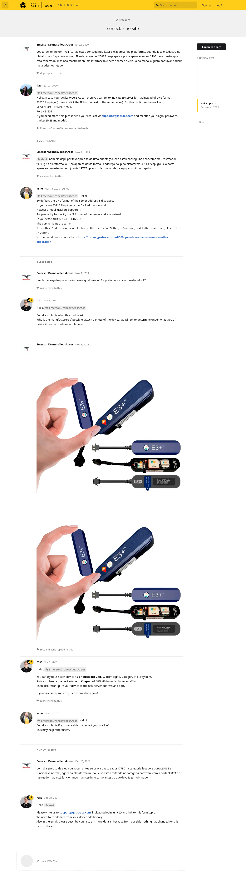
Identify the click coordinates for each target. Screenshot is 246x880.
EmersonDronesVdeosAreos (59, 93)
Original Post (205, 58)
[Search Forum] (175, 5)
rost (51, 805)
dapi (44, 159)
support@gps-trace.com (117, 116)
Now (200, 122)
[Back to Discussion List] (5, 5)
